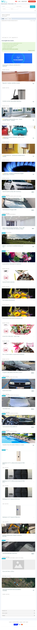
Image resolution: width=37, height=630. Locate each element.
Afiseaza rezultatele (32, 7)
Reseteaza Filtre (14, 37)
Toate (3, 18)
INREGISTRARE (24, 1)
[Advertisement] (18, 29)
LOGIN (19, 1)
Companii (9, 18)
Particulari (6, 18)
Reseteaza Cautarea (31, 50)
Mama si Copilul (4, 37)
